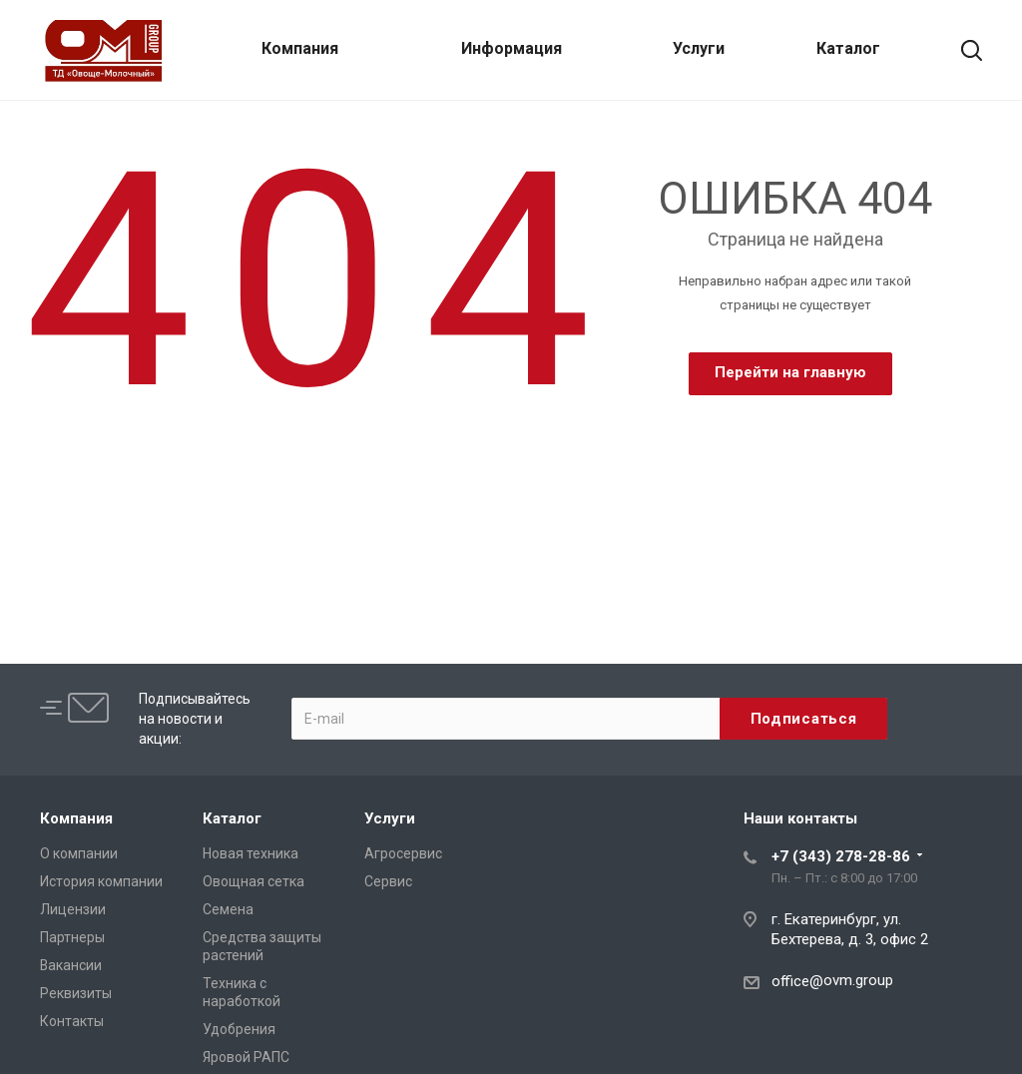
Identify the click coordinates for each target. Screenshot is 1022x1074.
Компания (299, 48)
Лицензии (73, 909)
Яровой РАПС (246, 1057)
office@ (797, 981)
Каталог (848, 48)
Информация (511, 48)
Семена (228, 909)
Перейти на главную (790, 372)
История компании (101, 881)
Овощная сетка (253, 881)
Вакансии (71, 965)
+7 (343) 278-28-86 (840, 856)
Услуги (699, 48)
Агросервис (403, 853)
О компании (79, 853)
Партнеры (72, 937)
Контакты (72, 1021)
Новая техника (250, 853)
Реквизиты (76, 993)
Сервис (388, 881)
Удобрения (239, 1029)
